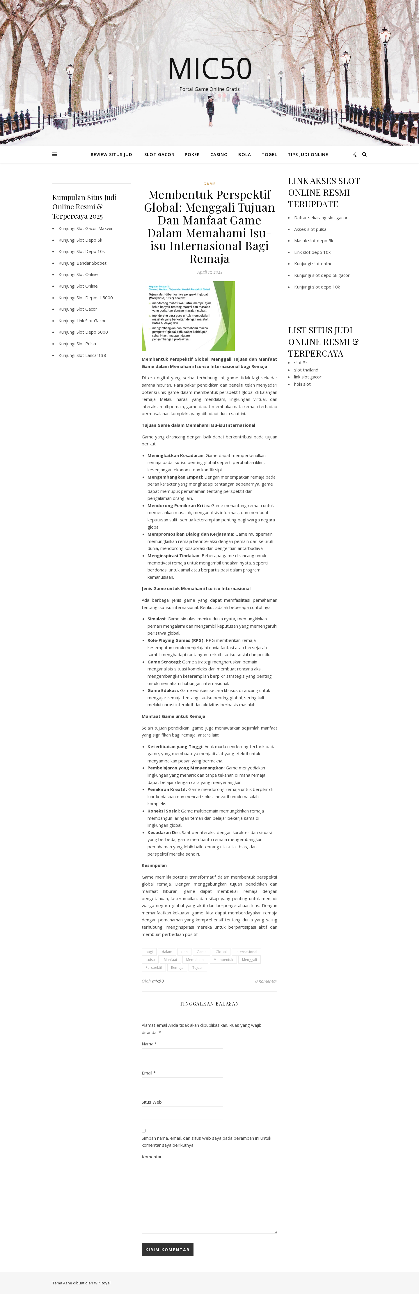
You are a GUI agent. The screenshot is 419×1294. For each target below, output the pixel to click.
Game (202, 951)
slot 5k (301, 362)
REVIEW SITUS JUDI (112, 154)
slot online (322, 263)
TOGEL (269, 154)
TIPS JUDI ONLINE (308, 154)
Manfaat (170, 959)
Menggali (249, 959)
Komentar (152, 1157)
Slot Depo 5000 (92, 332)
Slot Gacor (87, 309)
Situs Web (152, 1102)
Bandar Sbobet (91, 263)
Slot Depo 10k (91, 251)
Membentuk (223, 959)
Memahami (195, 959)
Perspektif (153, 967)
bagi (149, 951)
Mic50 (210, 67)
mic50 (158, 981)
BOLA (244, 154)
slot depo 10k (317, 252)
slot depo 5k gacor (331, 275)
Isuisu (150, 959)
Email (149, 1073)
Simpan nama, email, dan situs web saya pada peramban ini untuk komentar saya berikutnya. (206, 1141)
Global (221, 951)
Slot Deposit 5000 (95, 297)
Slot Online (87, 274)
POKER (192, 154)
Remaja (177, 967)
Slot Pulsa (86, 343)
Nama (149, 1044)
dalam (167, 951)
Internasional (246, 951)
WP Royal (102, 1283)
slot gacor (338, 217)
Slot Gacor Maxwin (95, 228)
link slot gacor (308, 377)
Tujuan (197, 967)
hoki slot (302, 384)
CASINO (219, 154)
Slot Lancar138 (91, 355)
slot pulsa (316, 229)
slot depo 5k (320, 240)
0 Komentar (266, 981)
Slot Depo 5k (89, 240)
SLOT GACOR (159, 154)
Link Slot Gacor (91, 320)
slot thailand (306, 370)
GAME (209, 183)
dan (184, 951)
